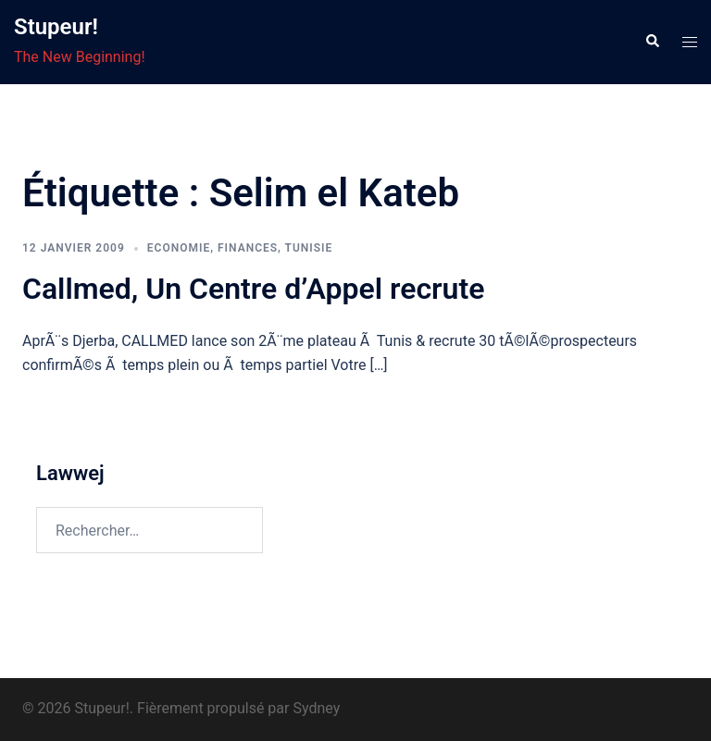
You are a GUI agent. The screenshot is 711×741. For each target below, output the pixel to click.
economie (178, 247)
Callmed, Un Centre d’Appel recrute (253, 288)
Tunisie (309, 247)
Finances (248, 247)
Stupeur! (56, 27)
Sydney (316, 708)
